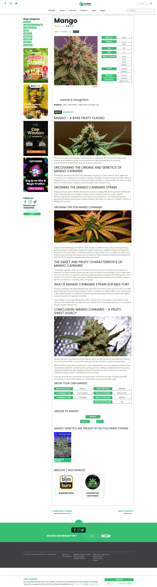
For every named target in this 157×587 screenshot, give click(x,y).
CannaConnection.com (85, 3)
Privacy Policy (79, 584)
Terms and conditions (101, 574)
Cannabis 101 (30, 28)
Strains (64, 32)
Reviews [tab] (68, 131)
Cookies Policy (93, 584)
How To (27, 34)
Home (56, 32)
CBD (26, 31)
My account (66, 576)
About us (65, 574)
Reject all (110, 583)
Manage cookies (125, 583)
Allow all (119, 579)
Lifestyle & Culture (33, 25)
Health (27, 42)
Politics (28, 45)
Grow (27, 22)
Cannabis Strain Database (82, 574)
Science (27, 39)
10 (64, 26)
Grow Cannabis (78, 576)
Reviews (28, 36)
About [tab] (58, 131)
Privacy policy (98, 576)
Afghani (124, 41)
